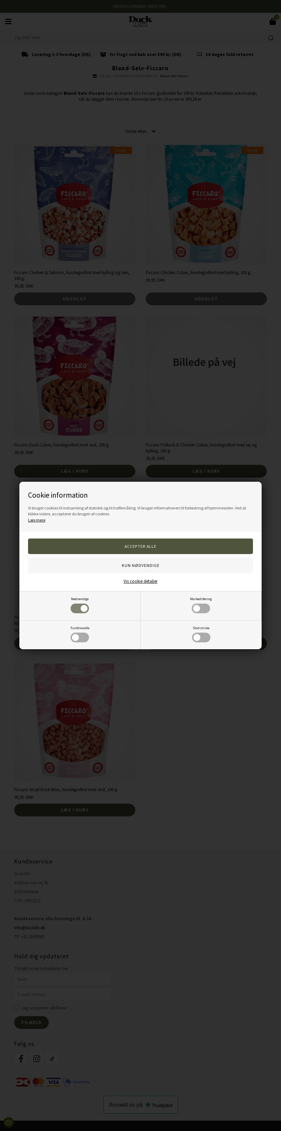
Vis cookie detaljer (140, 581)
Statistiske (201, 634)
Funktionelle (80, 634)
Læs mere (36, 520)
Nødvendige (80, 605)
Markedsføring (201, 605)
